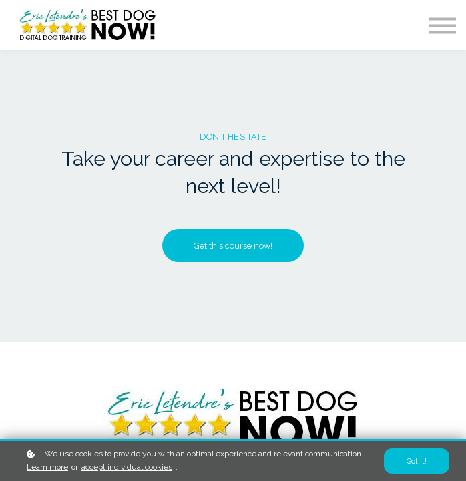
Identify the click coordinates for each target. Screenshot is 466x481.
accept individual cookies (126, 467)
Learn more (47, 467)
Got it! (417, 461)
